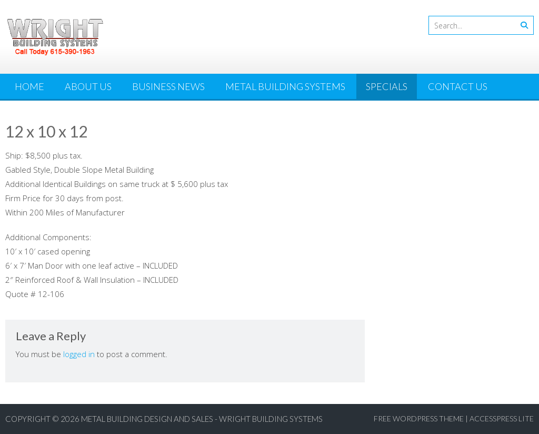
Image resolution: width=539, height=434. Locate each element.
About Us (88, 86)
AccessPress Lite (502, 418)
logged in (79, 354)
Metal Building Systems (285, 86)
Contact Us (457, 86)
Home (29, 86)
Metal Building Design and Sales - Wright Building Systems (202, 418)
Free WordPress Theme (419, 418)
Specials (386, 86)
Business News (168, 86)
